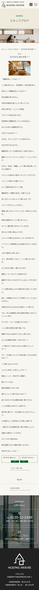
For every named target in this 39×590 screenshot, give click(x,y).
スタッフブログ (13, 49)
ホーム (4, 49)
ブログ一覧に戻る (17, 468)
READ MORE (15, 488)
